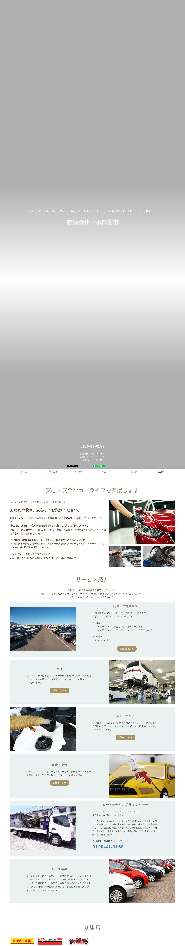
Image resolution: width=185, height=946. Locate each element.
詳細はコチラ (127, 649)
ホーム (24, 472)
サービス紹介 (51, 472)
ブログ (133, 472)
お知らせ (106, 472)
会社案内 (78, 472)
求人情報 (161, 472)
